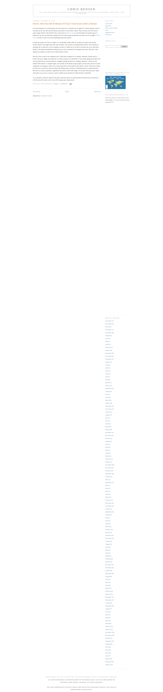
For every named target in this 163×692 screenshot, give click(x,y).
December (108, 330)
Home (67, 91)
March (107, 327)
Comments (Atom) (46, 96)
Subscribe (108, 26)
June (106, 368)
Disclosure (108, 34)
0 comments (63, 83)
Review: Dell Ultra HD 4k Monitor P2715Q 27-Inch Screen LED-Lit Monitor (65, 24)
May (106, 341)
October (107, 412)
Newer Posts (36, 91)
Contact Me (108, 23)
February (108, 347)
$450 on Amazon (71, 33)
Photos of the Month (111, 28)
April (106, 344)
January (107, 350)
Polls (106, 30)
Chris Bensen (82, 9)
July (106, 338)
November (108, 321)
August (107, 335)
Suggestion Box (110, 32)
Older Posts (97, 91)
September (108, 359)
